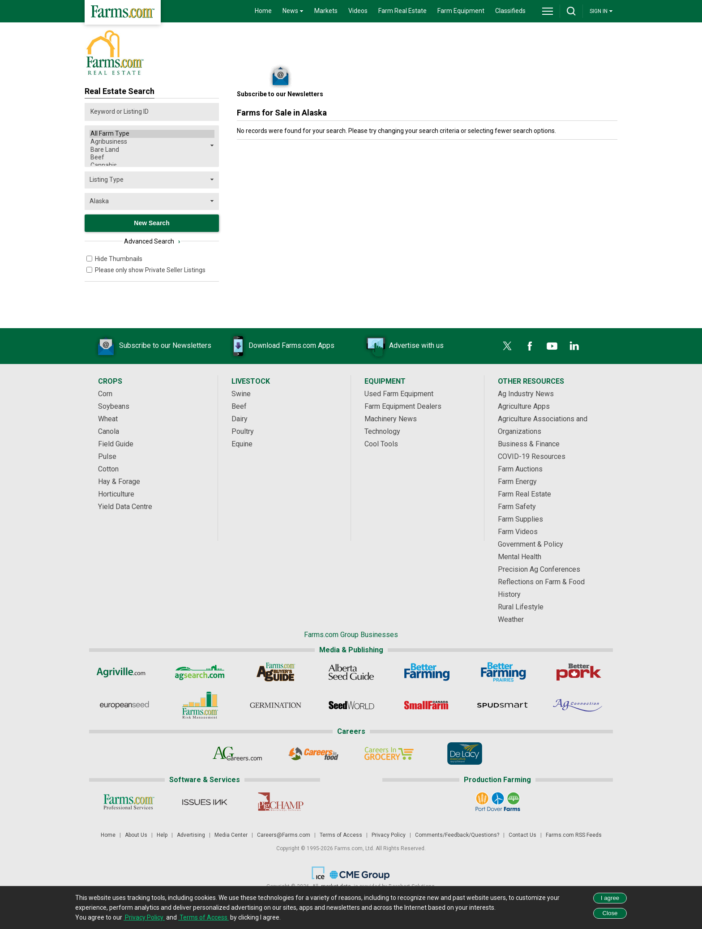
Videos (358, 10)
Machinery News (390, 419)
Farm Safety (517, 506)
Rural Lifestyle (521, 607)
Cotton (108, 469)
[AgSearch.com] (200, 672)
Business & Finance (529, 444)
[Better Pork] (578, 672)
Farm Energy (517, 481)
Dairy (239, 419)
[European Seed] (124, 705)
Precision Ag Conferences (539, 569)
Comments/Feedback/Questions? (457, 835)
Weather (511, 619)
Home (263, 10)
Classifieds (510, 10)
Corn (105, 394)
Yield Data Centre (125, 506)
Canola (108, 431)
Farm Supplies (520, 519)
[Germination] (276, 705)
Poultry (242, 431)
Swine (241, 394)
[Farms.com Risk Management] (200, 705)
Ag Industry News (526, 394)
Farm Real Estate (402, 10)
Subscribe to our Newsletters (151, 346)
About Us (136, 835)
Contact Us (522, 835)
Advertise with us (403, 346)
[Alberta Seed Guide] (351, 672)
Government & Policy (530, 544)
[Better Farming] (427, 672)
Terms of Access (341, 835)
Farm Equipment (460, 10)
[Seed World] (351, 705)
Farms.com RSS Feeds (574, 835)
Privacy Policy (389, 835)
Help (162, 835)
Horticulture (116, 494)
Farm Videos (518, 531)
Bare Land (152, 150)
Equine (242, 444)
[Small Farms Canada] (427, 705)
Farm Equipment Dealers (402, 406)
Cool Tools (381, 444)
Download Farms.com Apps (278, 346)
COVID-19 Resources (531, 456)
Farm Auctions (520, 469)
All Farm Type (152, 134)
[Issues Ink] (204, 801)
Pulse (107, 456)
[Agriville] (124, 672)
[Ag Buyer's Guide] (276, 672)
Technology (382, 431)
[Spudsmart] (503, 705)
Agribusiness (152, 142)
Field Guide (115, 444)
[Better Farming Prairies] (503, 672)
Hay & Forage (119, 481)
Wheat (108, 419)
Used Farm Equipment (398, 394)
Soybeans (113, 406)
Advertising (191, 835)
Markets (326, 10)
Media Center (231, 835)
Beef (152, 158)
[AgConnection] (578, 705)
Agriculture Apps (524, 406)
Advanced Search (152, 241)
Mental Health (519, 556)
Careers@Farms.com (283, 835)
